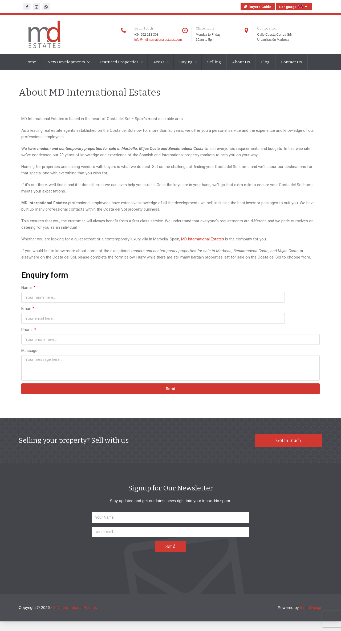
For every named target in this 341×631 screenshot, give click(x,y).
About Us (241, 62)
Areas (159, 62)
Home (30, 62)
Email (177, 291)
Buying (186, 62)
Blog (265, 62)
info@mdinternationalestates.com (158, 40)
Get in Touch (288, 423)
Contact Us (291, 62)
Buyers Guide (257, 7)
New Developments (66, 62)
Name (27, 291)
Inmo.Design (311, 590)
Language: (293, 6)
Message (29, 333)
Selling (214, 62)
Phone (27, 312)
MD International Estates (202, 243)
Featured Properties (119, 62)
